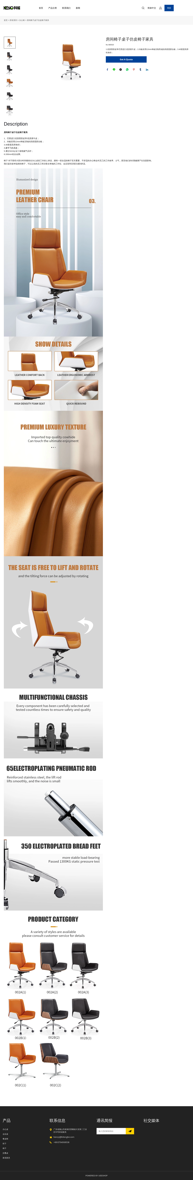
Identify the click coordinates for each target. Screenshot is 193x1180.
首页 (41, 7)
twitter (121, 70)
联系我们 (66, 7)
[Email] (111, 1131)
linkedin (147, 70)
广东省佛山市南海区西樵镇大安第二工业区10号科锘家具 (70, 1131)
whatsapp (128, 70)
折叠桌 (5, 1153)
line (114, 70)
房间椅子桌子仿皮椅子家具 (38, 20)
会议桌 (5, 1134)
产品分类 (52, 7)
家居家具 (6, 1157)
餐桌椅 (5, 1138)
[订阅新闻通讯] (130, 1131)
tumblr (141, 70)
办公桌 (5, 1129)
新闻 (78, 7)
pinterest (134, 70)
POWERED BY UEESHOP (96, 1176)
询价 (169, 7)
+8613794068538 (61, 1142)
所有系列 (13, 20)
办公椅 (22, 20)
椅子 (4, 1148)
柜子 (4, 1143)
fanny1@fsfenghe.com (64, 1137)
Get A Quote (126, 59)
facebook (108, 70)
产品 (7, 1121)
